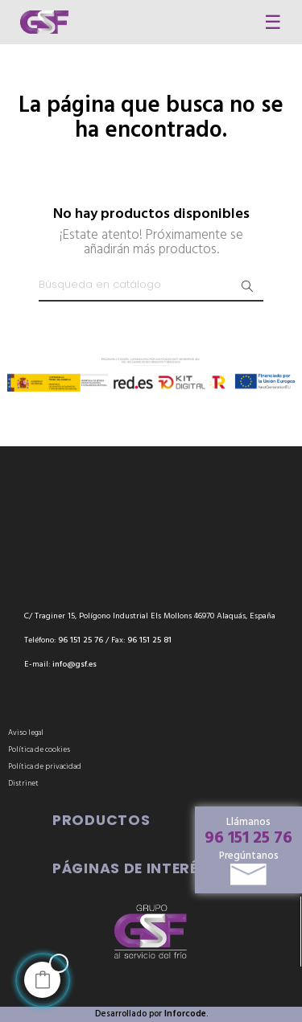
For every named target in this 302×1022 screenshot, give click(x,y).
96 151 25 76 (248, 838)
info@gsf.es (74, 664)
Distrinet (23, 784)
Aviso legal (25, 733)
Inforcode (185, 1014)
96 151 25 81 (149, 640)
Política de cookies (39, 750)
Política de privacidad (44, 767)
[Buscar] (151, 285)
